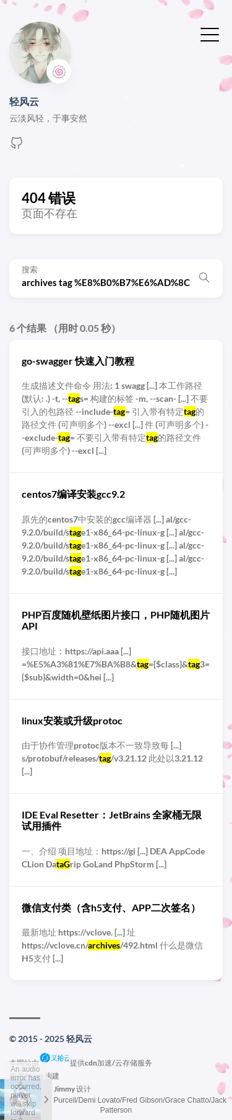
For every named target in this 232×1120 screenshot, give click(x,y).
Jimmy (64, 1088)
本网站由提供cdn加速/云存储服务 (80, 1062)
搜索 (30, 269)
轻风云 (24, 101)
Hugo (34, 1075)
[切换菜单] (210, 33)
